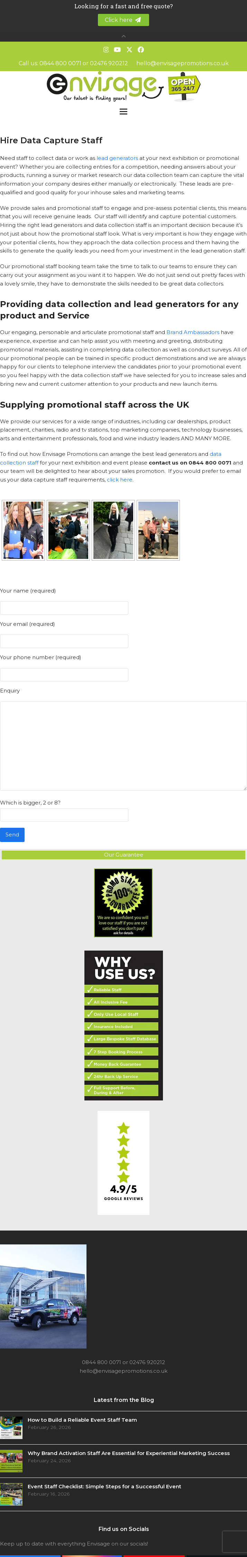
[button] (123, 111)
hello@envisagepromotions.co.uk (182, 63)
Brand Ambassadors (192, 332)
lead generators (117, 158)
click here (119, 479)
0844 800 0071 (60, 63)
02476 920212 (109, 63)
